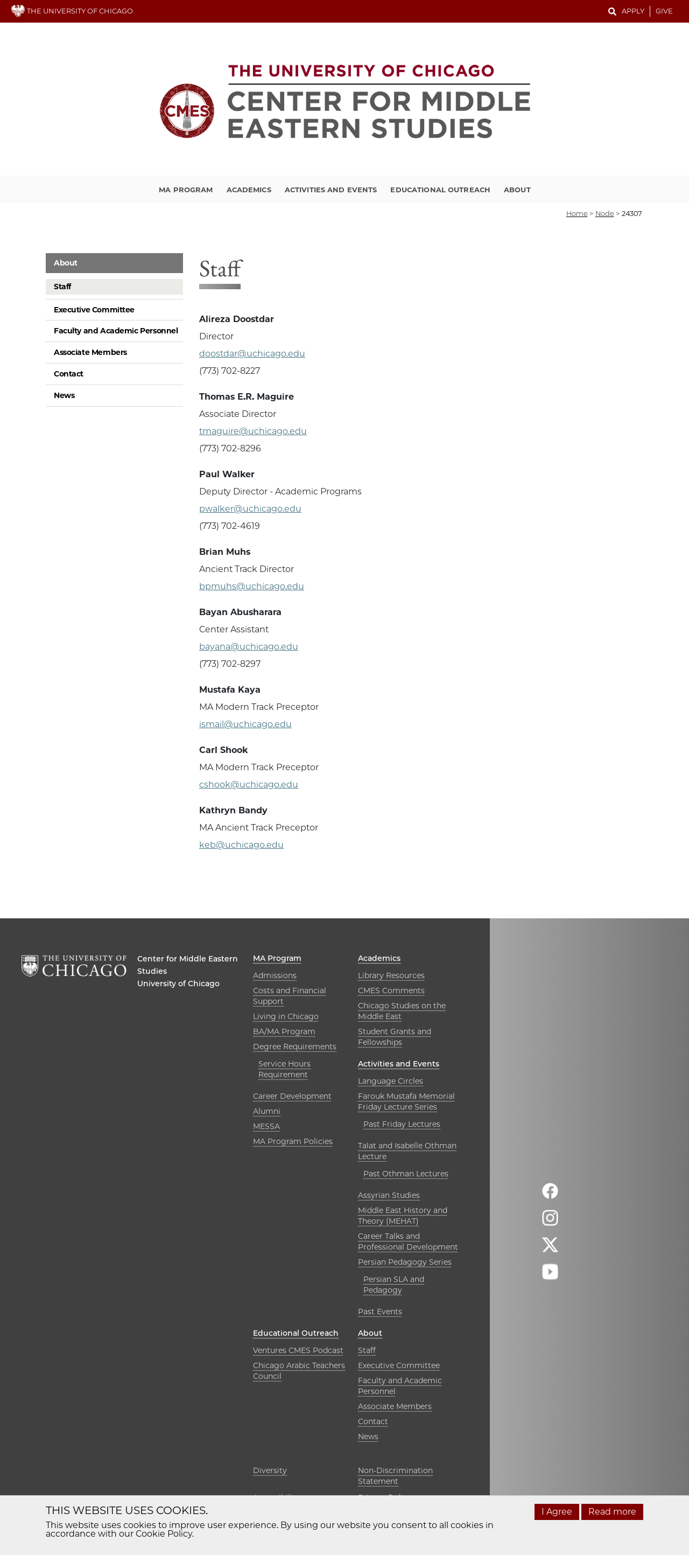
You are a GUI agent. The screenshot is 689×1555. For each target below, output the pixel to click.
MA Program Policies (293, 1141)
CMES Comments (391, 990)
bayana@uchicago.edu (248, 646)
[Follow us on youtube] (550, 1276)
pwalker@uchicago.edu (250, 509)
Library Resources (391, 975)
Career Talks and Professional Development (408, 1241)
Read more (612, 1512)
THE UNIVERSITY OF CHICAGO (72, 10)
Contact (68, 374)
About (517, 189)
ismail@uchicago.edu (245, 724)
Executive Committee (94, 310)
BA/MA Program (284, 1031)
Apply (633, 10)
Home (576, 213)
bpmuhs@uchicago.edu (251, 586)
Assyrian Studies (389, 1195)
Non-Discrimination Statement (395, 1476)
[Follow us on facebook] (550, 1195)
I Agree (557, 1512)
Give (664, 10)
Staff (62, 286)
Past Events (380, 1311)
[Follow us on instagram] (550, 1222)
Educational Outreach (440, 189)
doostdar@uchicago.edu (252, 353)
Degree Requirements (294, 1046)
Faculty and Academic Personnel (116, 331)
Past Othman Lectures (405, 1174)
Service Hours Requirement (284, 1069)
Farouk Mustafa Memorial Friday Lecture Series (406, 1101)
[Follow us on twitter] (550, 1249)
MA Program (186, 189)
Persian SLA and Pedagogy (393, 1284)
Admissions (275, 975)
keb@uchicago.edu (241, 845)
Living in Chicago (286, 1016)
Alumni (266, 1111)
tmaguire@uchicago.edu (253, 431)
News (64, 395)
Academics (249, 189)
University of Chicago (178, 983)
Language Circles (390, 1081)
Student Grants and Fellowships (394, 1037)
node (604, 213)
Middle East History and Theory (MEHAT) (402, 1215)
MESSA (266, 1126)
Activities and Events (331, 189)
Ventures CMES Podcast (298, 1350)
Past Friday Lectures (401, 1124)
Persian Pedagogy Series (405, 1262)
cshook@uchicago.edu (248, 784)
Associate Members (90, 352)
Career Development (292, 1096)
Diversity (270, 1470)
